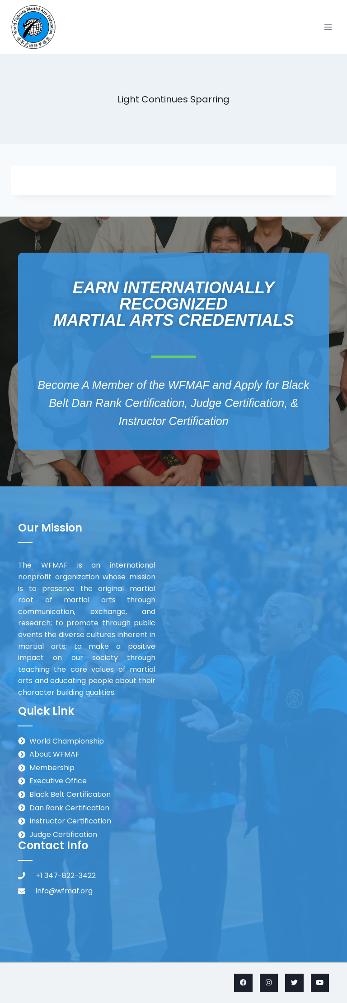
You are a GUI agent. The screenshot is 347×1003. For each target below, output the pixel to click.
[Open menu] (327, 27)
